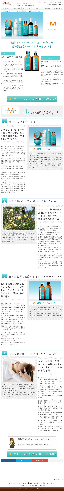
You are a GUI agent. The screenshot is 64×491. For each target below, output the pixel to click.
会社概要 (42, 485)
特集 (37, 8)
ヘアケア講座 (16, 8)
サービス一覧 (58, 8)
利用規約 (25, 483)
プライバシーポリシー (50, 483)
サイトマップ (18, 483)
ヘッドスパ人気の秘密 (52, 4)
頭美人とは (60, 4)
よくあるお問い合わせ (33, 485)
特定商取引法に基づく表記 (36, 483)
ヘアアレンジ (26, 8)
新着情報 (47, 8)
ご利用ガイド (23, 485)
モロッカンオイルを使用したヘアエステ (32, 99)
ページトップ (58, 479)
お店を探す (6, 8)
